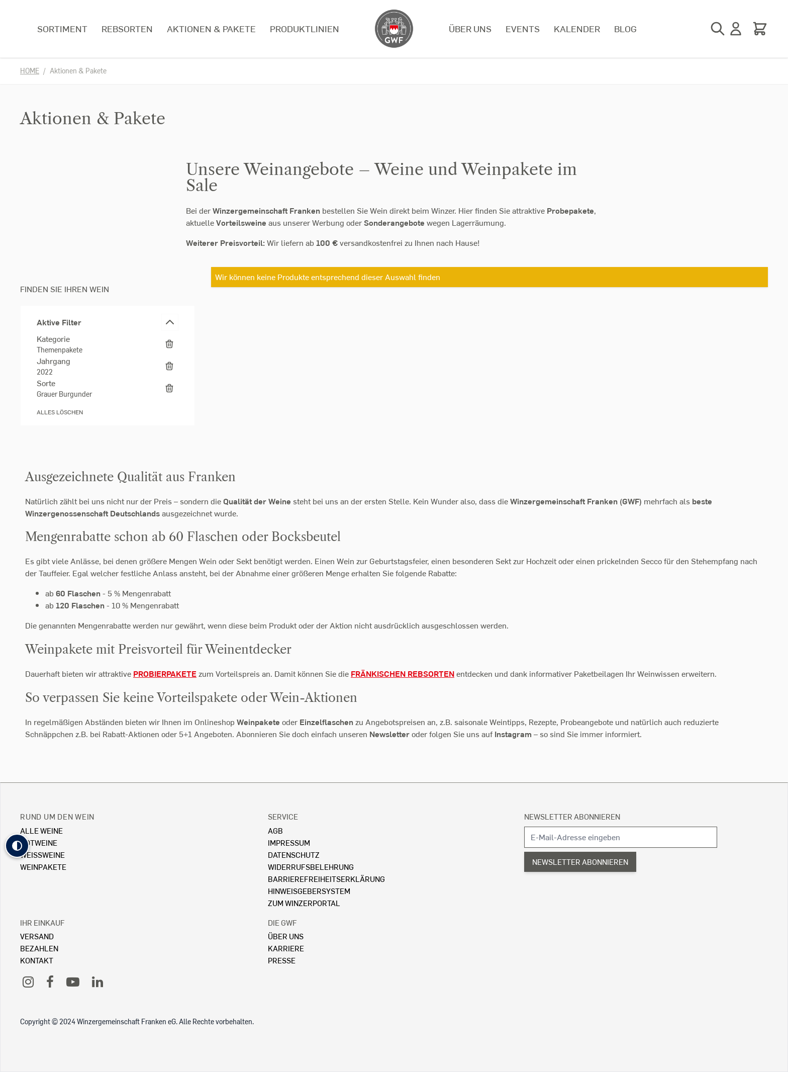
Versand (37, 936)
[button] (17, 846)
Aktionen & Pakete (211, 28)
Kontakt (36, 960)
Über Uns (286, 936)
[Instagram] (28, 981)
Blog (625, 28)
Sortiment (62, 28)
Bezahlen (39, 948)
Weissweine (42, 854)
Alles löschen (60, 412)
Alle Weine (41, 830)
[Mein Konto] (736, 29)
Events (523, 28)
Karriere (286, 948)
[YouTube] (73, 981)
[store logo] (394, 28)
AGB (275, 830)
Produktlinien (304, 28)
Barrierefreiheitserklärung (326, 878)
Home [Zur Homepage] (29, 70)
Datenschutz (294, 854)
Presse (282, 960)
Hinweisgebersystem (309, 890)
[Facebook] (50, 981)
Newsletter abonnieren (572, 816)
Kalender (577, 28)
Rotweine (38, 842)
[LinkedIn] (97, 981)
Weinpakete (43, 866)
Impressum (289, 842)
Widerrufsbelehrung (311, 866)
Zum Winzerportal (304, 903)
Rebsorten (127, 28)
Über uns (470, 28)
